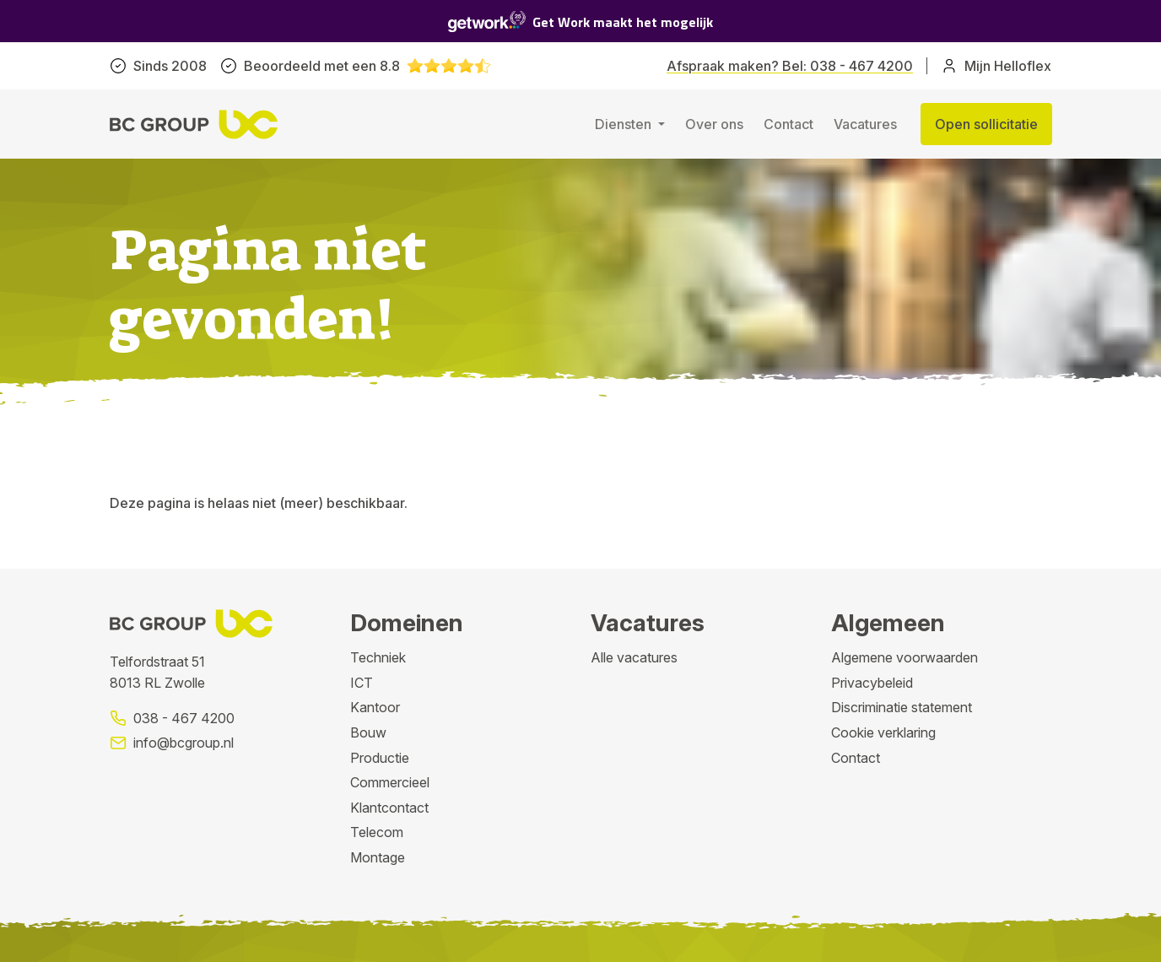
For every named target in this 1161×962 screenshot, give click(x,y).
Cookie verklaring (883, 732)
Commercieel (389, 782)
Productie (379, 757)
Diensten (625, 124)
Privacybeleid (872, 682)
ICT (361, 682)
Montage (377, 857)
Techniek (378, 657)
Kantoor (375, 707)
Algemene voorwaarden (904, 657)
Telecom (376, 832)
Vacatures (865, 124)
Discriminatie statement (901, 707)
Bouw (368, 732)
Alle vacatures (634, 657)
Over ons (714, 124)
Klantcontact (389, 807)
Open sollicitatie (986, 124)
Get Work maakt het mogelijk (580, 21)
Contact (788, 124)
